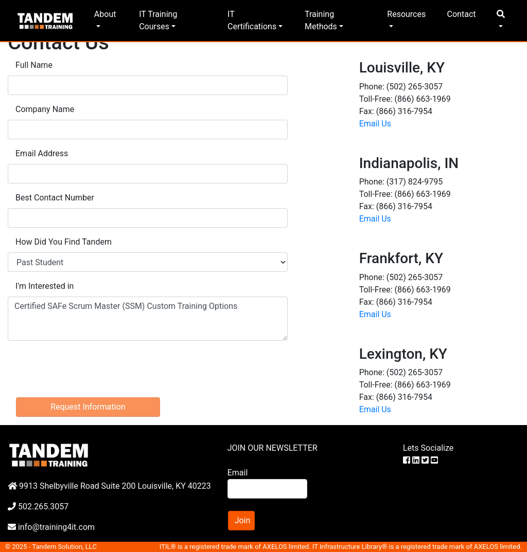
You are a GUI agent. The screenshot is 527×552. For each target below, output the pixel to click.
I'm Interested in (44, 286)
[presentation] (86, 369)
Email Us (375, 123)
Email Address (41, 153)
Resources (406, 14)
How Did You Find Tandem (63, 242)
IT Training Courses (158, 20)
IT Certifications (251, 20)
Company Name (44, 109)
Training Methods (321, 20)
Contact (461, 14)
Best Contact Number (54, 198)
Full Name (33, 65)
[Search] (267, 489)
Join (243, 520)
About (105, 14)
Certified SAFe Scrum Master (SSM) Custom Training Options (148, 319)
